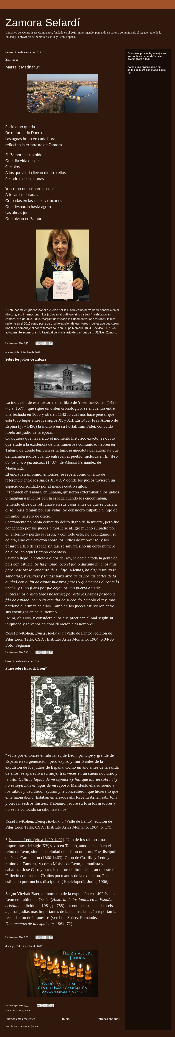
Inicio (66, 1019)
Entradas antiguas (108, 1019)
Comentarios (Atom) (28, 1026)
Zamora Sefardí (42, 23)
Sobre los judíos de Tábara (25, 359)
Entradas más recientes (20, 1019)
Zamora (11, 59)
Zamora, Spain (23, 1010)
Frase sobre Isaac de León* (26, 668)
